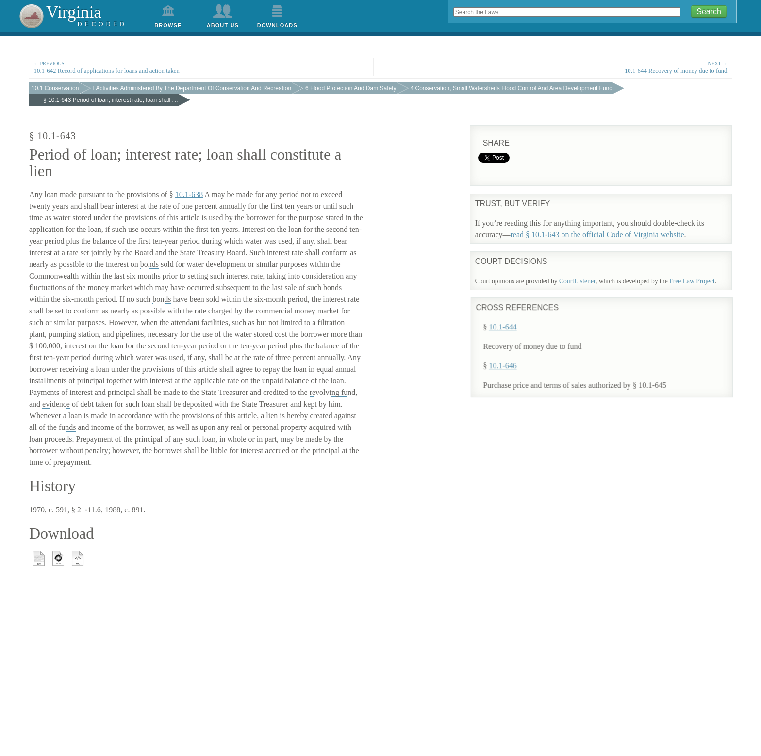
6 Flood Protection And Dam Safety (350, 88)
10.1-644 (513, 321)
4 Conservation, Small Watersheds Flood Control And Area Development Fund (511, 88)
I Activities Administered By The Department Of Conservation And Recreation (192, 88)
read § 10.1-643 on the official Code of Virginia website (597, 234)
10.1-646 (513, 360)
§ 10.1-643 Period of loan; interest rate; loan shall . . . (111, 100)
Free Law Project (692, 281)
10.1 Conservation (55, 88)
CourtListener (577, 281)
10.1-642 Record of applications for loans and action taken (201, 67)
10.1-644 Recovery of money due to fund (559, 67)
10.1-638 (189, 194)
